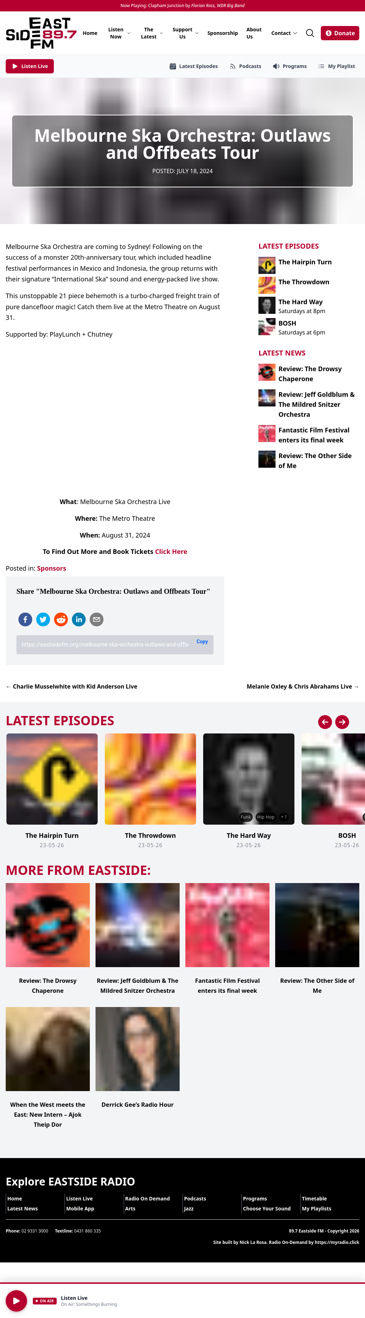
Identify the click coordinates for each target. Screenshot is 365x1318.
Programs (259, 1208)
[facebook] (25, 619)
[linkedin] (79, 619)
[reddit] (61, 619)
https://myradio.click (337, 1252)
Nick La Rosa (253, 1252)
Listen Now (119, 33)
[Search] (310, 33)
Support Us (186, 33)
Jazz (193, 1218)
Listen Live (84, 1208)
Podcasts (200, 1208)
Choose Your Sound (271, 1218)
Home (90, 33)
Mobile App (85, 1218)
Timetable (319, 1208)
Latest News (27, 1218)
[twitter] (43, 619)
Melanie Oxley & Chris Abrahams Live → (303, 686)
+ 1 (283, 817)
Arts (135, 1218)
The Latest (152, 33)
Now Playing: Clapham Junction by (182, 6)
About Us (254, 33)
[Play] (16, 1301)
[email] (96, 619)
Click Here (171, 551)
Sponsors (51, 568)
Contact (284, 33)
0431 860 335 (87, 1241)
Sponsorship (222, 33)
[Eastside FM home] (41, 33)
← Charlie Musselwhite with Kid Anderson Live (71, 686)
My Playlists (321, 1218)
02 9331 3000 (34, 1241)
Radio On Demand (152, 1208)
